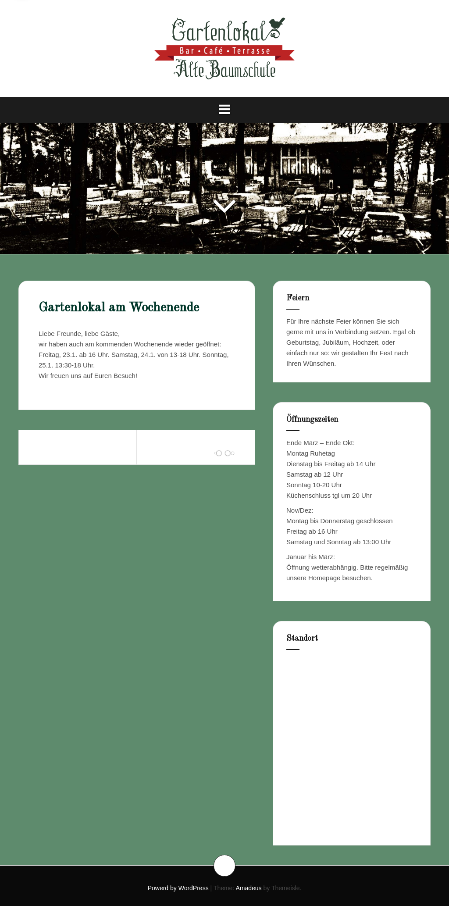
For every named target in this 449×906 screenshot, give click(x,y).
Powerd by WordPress (178, 888)
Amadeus (248, 888)
